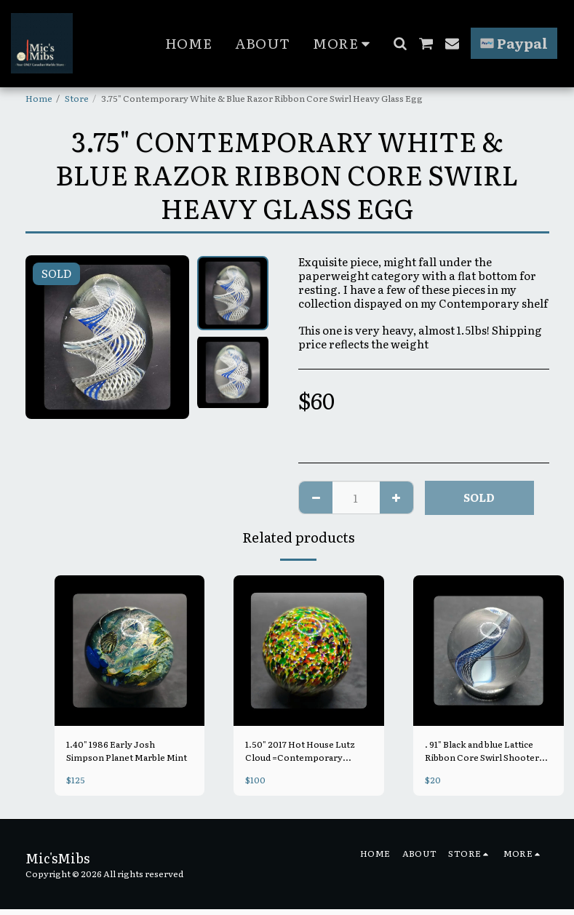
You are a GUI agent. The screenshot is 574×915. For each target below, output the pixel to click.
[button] (400, 43)
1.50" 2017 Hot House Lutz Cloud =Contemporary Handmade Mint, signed (300, 751)
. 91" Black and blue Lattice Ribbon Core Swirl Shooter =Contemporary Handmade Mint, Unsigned (484, 751)
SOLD (479, 497)
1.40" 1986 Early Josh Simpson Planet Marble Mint (126, 751)
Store (77, 98)
